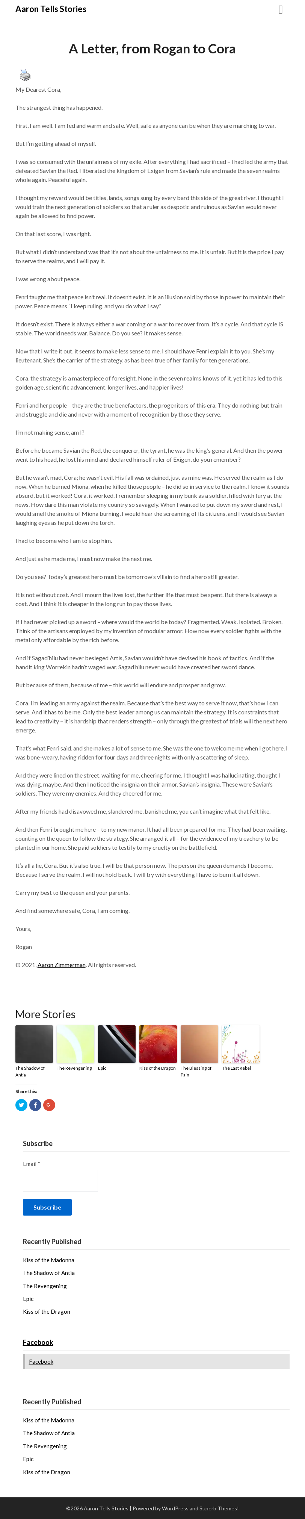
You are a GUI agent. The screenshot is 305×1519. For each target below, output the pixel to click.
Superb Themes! (219, 1508)
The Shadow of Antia (30, 1071)
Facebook (38, 1342)
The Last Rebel (236, 1068)
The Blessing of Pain (196, 1071)
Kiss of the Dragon (157, 1068)
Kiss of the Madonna (48, 1260)
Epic (102, 1068)
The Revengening (74, 1068)
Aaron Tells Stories (50, 9)
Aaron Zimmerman (62, 964)
